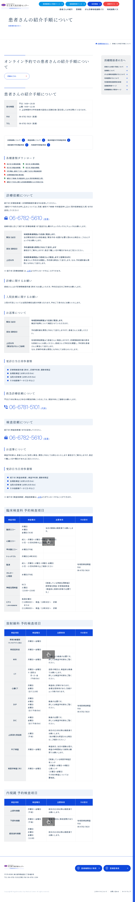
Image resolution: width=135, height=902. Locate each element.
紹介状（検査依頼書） (16, 168)
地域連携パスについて (111, 78)
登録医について (109, 71)
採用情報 (108, 4)
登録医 (92, 9)
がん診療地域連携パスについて (114, 75)
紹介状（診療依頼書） (16, 164)
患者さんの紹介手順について (114, 67)
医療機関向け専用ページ (65, 4)
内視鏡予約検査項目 (38, 146)
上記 (29, 271)
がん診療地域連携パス (107, 9)
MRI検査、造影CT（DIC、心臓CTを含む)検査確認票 (28, 172)
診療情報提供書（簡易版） (17, 175)
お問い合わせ (114, 893)
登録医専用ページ (89, 4)
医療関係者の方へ (103, 44)
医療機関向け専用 (89, 869)
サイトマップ (126, 893)
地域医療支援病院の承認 (112, 82)
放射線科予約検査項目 (15, 146)
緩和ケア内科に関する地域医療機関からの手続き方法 (29, 182)
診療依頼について (14, 141)
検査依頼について (34, 141)
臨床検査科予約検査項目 (57, 141)
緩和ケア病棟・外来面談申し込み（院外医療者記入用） (29, 179)
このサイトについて (100, 893)
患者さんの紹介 (79, 9)
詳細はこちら (12, 77)
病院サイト (125, 4)
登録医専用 (114, 869)
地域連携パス (126, 9)
